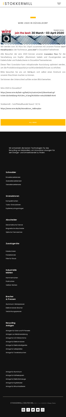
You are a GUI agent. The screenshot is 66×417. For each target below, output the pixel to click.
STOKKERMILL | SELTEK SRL (21, 403)
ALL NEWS (33, 122)
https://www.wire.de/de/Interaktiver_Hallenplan (21, 108)
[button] (59, 3)
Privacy (49, 403)
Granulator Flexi (51, 54)
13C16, (29, 72)
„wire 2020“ (32, 50)
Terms (54, 403)
